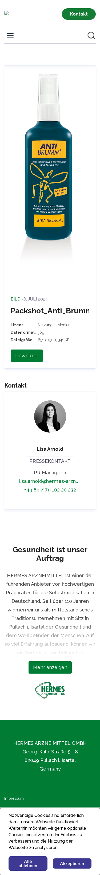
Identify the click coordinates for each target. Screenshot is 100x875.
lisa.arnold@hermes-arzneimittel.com (50, 481)
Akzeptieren (72, 863)
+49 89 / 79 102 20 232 (50, 490)
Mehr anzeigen (50, 667)
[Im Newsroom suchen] (91, 35)
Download (26, 355)
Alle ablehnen (28, 863)
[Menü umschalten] (10, 35)
